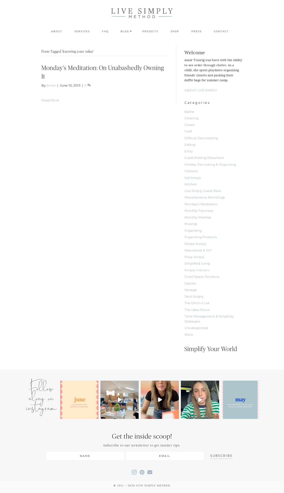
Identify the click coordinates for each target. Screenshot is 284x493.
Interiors (191, 171)
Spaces (190, 283)
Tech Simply (194, 296)
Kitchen (190, 184)
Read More (50, 100)
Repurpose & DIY (198, 250)
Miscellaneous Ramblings (204, 197)
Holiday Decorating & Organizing (210, 164)
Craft (188, 131)
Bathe (189, 112)
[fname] (85, 456)
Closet (189, 125)
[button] (221, 456)
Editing (189, 144)
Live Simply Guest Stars (202, 191)
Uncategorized (196, 328)
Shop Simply (194, 257)
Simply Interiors (196, 270)
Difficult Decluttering (201, 138)
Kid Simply (192, 178)
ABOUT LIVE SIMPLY (200, 90)
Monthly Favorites (198, 210)
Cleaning (191, 118)
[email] (165, 456)
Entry (188, 151)
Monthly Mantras (197, 217)
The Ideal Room (197, 310)
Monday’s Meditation (201, 204)
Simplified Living (197, 263)
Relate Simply (195, 244)
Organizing (193, 230)
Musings (190, 224)
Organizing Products (200, 237)
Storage (190, 290)
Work (188, 334)
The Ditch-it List (196, 303)
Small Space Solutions (202, 277)
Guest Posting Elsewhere (204, 158)
